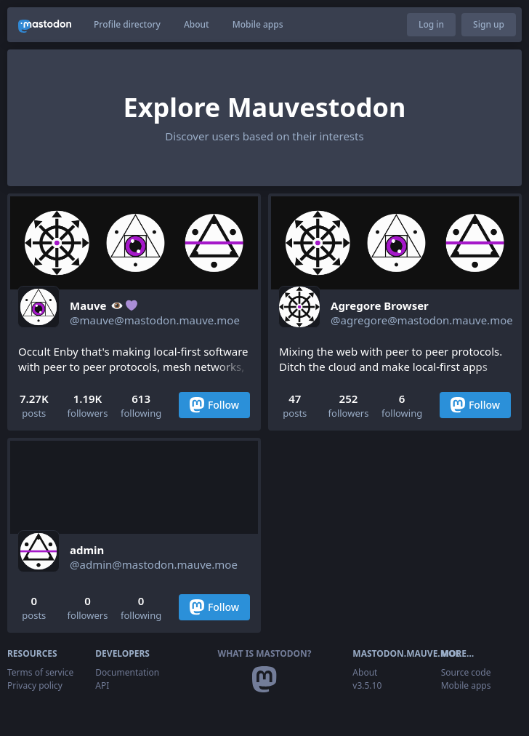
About (196, 24)
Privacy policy (34, 685)
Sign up (488, 24)
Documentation (127, 672)
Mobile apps (258, 24)
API (102, 685)
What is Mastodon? (265, 653)
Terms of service (40, 672)
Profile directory (127, 24)
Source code (466, 672)
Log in (431, 24)
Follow (214, 404)
